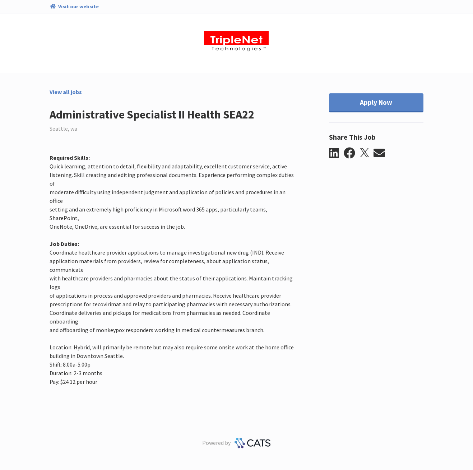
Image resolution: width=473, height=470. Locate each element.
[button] (336, 153)
